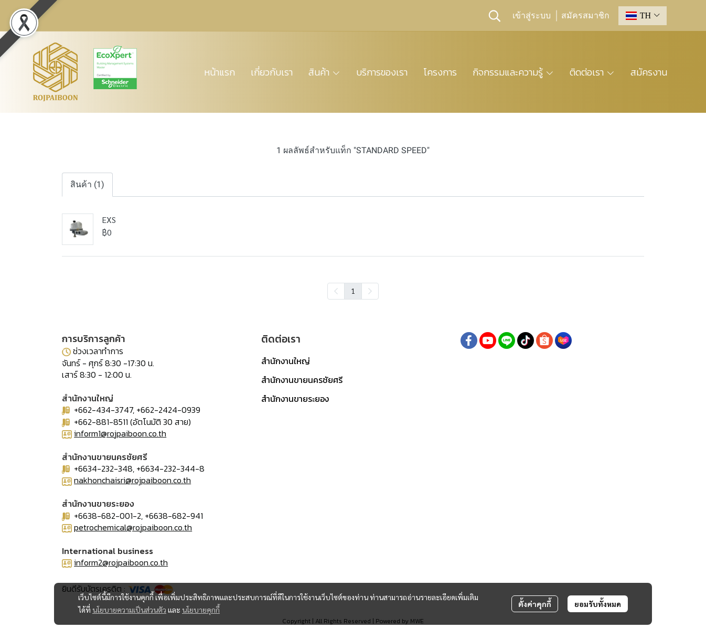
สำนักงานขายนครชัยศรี (302, 380)
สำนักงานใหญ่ (285, 361)
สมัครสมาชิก (585, 15)
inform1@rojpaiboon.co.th (120, 433)
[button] (495, 16)
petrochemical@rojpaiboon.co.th (133, 527)
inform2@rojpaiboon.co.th (121, 562)
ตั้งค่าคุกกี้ (534, 604)
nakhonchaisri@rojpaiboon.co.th (132, 480)
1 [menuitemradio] (353, 290)
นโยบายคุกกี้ (201, 609)
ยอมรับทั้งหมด (597, 604)
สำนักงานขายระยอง (295, 398)
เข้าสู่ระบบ (531, 15)
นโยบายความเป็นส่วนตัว (129, 609)
